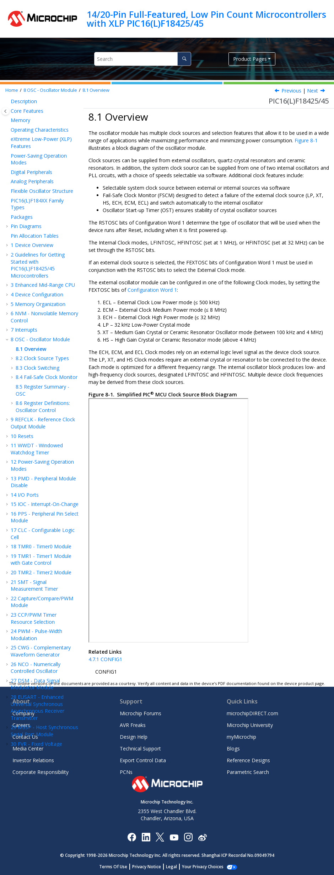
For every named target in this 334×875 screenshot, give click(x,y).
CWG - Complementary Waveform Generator (41, 476)
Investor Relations (33, 760)
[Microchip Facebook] (131, 837)
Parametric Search (248, 772)
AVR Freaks (133, 725)
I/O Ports (25, 320)
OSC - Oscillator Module (50, 90)
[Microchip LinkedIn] (145, 837)
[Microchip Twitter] (160, 837)
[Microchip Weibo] (202, 837)
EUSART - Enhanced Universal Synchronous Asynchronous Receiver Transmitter (37, 533)
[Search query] (142, 59)
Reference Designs (248, 760)
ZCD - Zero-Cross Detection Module (35, 654)
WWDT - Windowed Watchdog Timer (37, 274)
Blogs (233, 748)
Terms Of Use (117, 867)
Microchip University (250, 725)
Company (23, 713)
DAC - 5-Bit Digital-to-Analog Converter (39, 622)
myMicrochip (241, 736)
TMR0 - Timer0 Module (41, 371)
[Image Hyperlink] (173, 837)
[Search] (184, 59)
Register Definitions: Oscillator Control (43, 232)
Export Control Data (143, 760)
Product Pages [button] (250, 59)
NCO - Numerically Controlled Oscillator (35, 493)
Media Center (27, 748)
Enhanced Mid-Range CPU (43, 110)
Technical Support (140, 748)
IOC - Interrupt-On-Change (45, 329)
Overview (95, 90)
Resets (22, 261)
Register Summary (35, 667)
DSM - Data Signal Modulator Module (35, 509)
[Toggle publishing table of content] (5, 111)
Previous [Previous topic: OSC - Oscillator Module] (291, 90)
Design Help (133, 736)
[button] (8, 119)
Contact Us (25, 736)
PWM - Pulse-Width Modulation (36, 460)
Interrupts (24, 155)
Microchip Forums (140, 713)
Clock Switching (37, 193)
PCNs (126, 772)
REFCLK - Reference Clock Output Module (43, 248)
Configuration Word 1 (152, 289)
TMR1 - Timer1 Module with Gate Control (41, 385)
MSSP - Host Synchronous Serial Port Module (44, 556)
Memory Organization (38, 129)
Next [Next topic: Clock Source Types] (312, 90)
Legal (175, 867)
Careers (21, 725)
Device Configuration (37, 119)
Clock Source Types (42, 183)
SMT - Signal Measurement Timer (34, 411)
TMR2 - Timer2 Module (41, 397)
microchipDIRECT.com (252, 713)
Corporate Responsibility (40, 772)
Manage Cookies (203, 867)
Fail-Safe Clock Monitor (46, 202)
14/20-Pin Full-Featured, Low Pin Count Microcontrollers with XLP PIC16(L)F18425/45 (206, 18)
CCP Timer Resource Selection (33, 443)
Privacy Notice (150, 867)
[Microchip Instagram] (188, 837)
